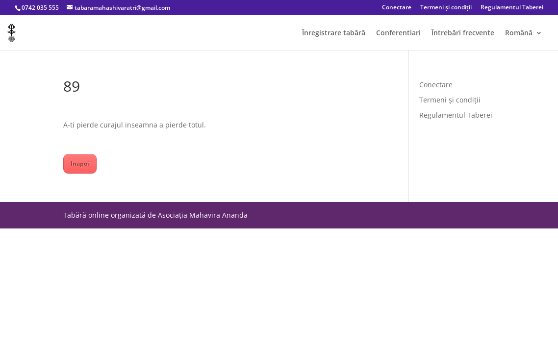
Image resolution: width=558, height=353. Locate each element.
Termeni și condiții (446, 7)
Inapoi (80, 163)
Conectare (396, 7)
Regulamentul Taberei (512, 7)
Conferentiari (398, 33)
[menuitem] (523, 39)
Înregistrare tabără (333, 33)
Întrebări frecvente (462, 33)
